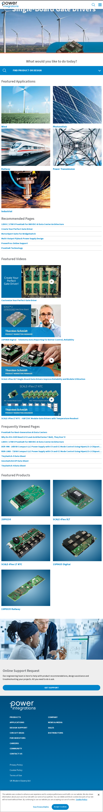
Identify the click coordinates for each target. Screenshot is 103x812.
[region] (51, 801)
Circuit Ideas (17, 732)
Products (15, 717)
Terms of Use (16, 775)
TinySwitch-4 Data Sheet (13, 465)
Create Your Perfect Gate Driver (17, 229)
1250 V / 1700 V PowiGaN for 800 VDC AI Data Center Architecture (32, 224)
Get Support (51, 687)
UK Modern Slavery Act (20, 780)
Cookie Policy (16, 770)
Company (52, 717)
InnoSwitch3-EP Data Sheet (15, 460)
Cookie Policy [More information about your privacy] (81, 799)
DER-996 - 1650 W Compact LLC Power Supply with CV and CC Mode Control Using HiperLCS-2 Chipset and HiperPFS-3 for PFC (51, 446)
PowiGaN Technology (12, 248)
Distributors (55, 732)
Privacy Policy (16, 764)
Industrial (6, 211)
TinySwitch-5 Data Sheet (13, 456)
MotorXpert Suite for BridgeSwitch (18, 233)
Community (16, 748)
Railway (5, 169)
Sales (51, 727)
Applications (17, 722)
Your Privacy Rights (41, 807)
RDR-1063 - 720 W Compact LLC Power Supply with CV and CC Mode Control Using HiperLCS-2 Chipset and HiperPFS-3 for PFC (51, 451)
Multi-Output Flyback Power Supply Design (22, 238)
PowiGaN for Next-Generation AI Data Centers (24, 432)
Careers (14, 743)
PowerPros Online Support (14, 243)
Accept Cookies (60, 807)
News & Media (55, 722)
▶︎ (102, 31)
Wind (4, 126)
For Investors (17, 738)
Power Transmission (64, 169)
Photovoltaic (60, 126)
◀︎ (2, 31)
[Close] (99, 795)
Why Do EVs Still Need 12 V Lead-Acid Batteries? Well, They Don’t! (33, 437)
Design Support (18, 727)
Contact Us (16, 753)
